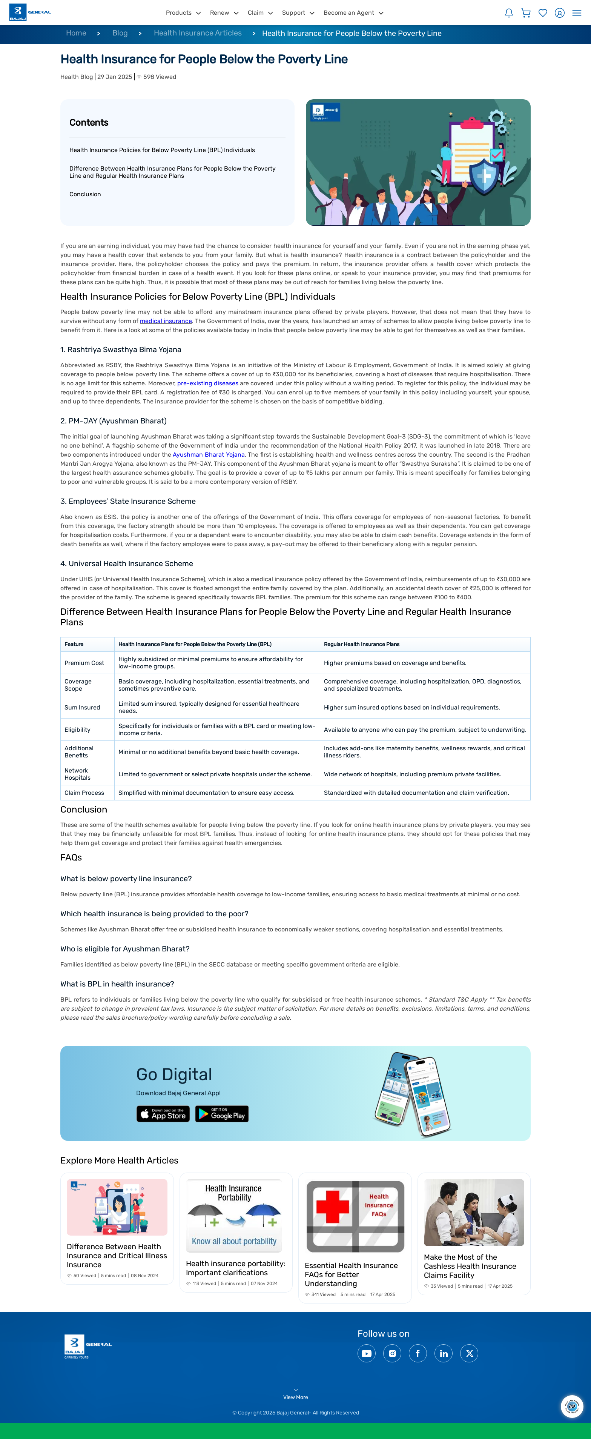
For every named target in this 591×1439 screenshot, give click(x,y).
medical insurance (166, 321)
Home (76, 32)
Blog (120, 32)
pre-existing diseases (208, 383)
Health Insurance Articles (198, 32)
